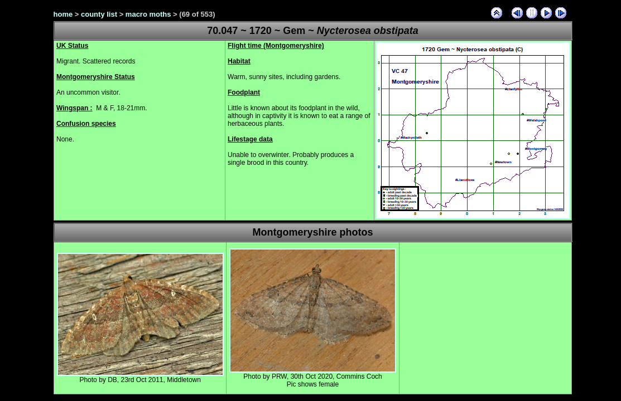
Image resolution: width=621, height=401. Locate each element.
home (63, 14)
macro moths (148, 14)
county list (99, 14)
